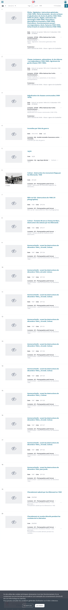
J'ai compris (39, 605)
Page (29, 6)
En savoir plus (28, 605)
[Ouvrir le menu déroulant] (2, 2)
